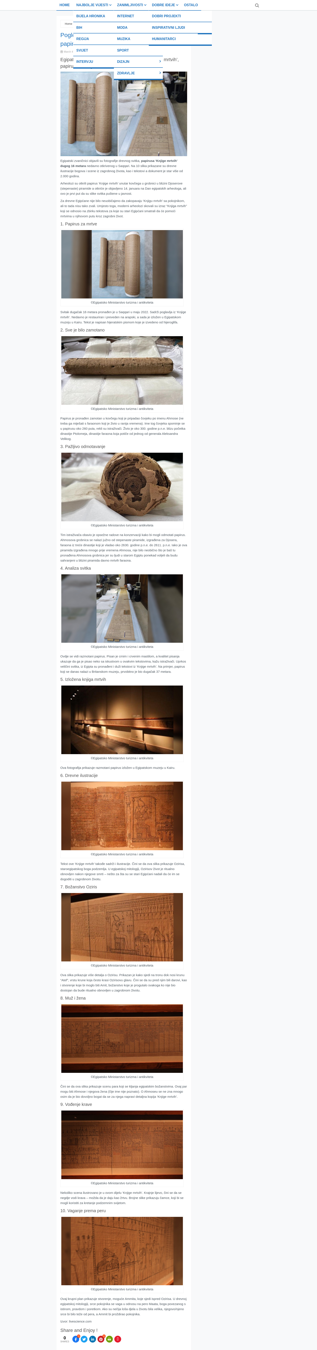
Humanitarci (164, 39)
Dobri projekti (166, 16)
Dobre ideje (163, 5)
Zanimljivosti (130, 5)
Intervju (84, 61)
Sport (123, 50)
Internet (125, 16)
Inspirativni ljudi (168, 27)
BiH (79, 27)
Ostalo (191, 5)
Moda (122, 27)
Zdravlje (126, 73)
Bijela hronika (90, 16)
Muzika (123, 39)
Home (65, 5)
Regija (82, 39)
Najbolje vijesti (92, 5)
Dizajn (123, 61)
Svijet (82, 50)
